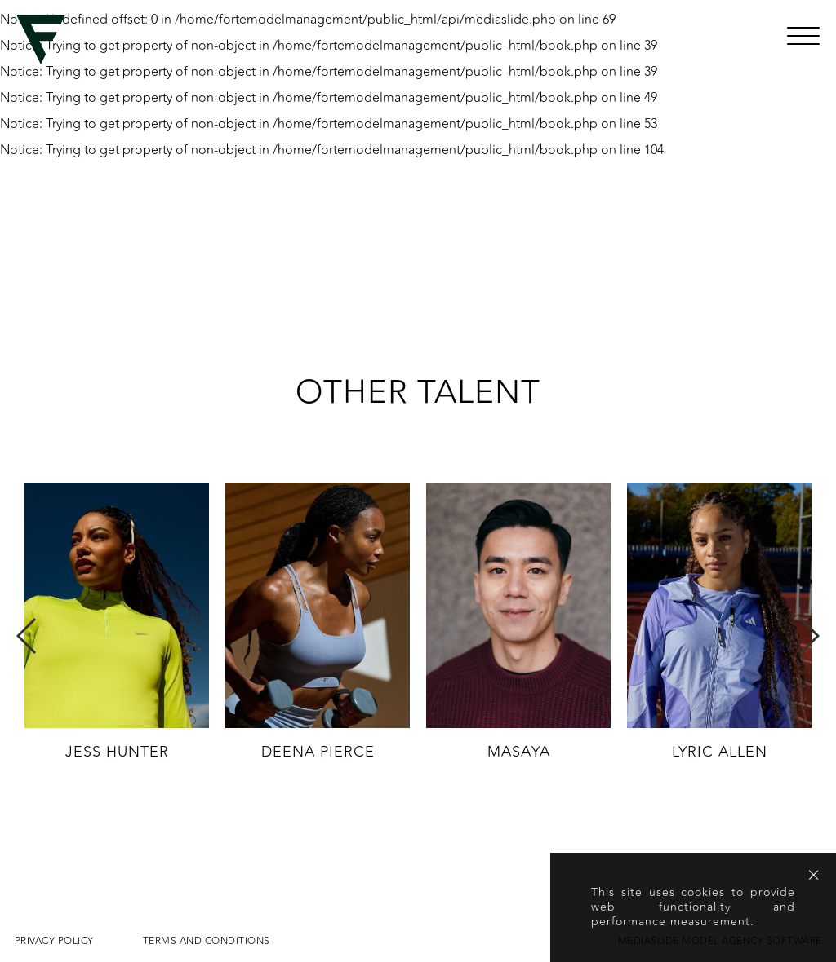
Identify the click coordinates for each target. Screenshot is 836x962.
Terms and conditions (206, 941)
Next (809, 636)
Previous (27, 636)
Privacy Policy (54, 941)
